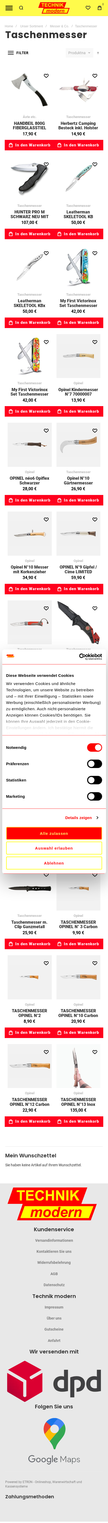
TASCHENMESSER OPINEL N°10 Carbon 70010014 (78, 1015)
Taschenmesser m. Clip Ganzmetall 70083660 (29, 927)
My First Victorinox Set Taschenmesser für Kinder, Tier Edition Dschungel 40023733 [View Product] (30, 356)
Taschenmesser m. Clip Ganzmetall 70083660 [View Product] (30, 889)
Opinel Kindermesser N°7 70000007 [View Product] (78, 356)
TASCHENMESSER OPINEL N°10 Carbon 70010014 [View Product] (78, 977)
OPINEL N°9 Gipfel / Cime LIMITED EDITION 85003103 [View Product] (78, 534)
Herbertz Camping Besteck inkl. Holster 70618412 (78, 128)
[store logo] (54, 8)
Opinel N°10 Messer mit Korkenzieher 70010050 (29, 572)
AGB (54, 1274)
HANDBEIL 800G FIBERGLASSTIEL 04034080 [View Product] (30, 90)
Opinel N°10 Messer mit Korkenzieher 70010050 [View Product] (30, 534)
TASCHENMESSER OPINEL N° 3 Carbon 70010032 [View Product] (78, 889)
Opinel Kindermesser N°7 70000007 (78, 392)
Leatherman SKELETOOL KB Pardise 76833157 (78, 216)
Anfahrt (54, 1340)
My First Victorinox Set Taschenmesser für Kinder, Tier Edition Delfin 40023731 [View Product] (78, 267)
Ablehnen (54, 863)
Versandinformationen (54, 1240)
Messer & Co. (59, 26)
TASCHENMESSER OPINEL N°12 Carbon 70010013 (29, 1104)
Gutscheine (54, 1329)
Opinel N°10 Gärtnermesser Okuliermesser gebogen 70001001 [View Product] (78, 445)
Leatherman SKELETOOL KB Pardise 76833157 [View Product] (78, 178)
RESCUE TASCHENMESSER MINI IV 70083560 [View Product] (78, 622)
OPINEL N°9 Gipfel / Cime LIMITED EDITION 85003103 (78, 572)
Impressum (54, 1307)
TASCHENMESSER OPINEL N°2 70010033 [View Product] (30, 977)
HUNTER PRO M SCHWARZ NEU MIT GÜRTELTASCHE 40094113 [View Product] (30, 178)
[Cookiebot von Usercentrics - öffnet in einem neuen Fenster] (79, 656)
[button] (46, 75)
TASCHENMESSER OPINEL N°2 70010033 (29, 1015)
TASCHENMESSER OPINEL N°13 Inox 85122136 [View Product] (78, 1066)
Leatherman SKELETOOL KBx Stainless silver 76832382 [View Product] (30, 267)
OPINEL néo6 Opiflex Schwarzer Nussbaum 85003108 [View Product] (30, 445)
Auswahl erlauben (54, 848)
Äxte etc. (30, 117)
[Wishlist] (88, 8)
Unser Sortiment (31, 26)
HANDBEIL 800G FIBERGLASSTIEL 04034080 (29, 128)
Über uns (54, 1318)
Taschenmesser (78, 117)
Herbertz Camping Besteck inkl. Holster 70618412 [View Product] (78, 90)
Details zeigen (78, 817)
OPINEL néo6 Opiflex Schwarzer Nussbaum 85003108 (29, 483)
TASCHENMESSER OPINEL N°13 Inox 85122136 (78, 1104)
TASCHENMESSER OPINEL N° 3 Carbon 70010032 (78, 927)
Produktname (76, 53)
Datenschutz (54, 1285)
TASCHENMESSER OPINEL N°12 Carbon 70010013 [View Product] (30, 1066)
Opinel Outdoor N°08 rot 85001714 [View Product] (30, 622)
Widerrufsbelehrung (54, 1262)
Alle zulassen (54, 833)
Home (9, 26)
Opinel (78, 383)
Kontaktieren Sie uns (54, 1251)
